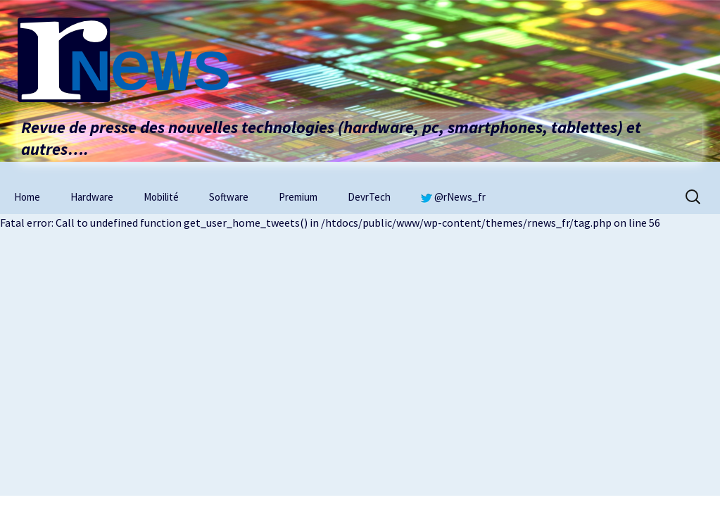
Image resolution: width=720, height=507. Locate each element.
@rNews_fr (453, 197)
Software (228, 197)
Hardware (91, 197)
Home (27, 197)
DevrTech (369, 197)
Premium (298, 197)
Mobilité (161, 197)
